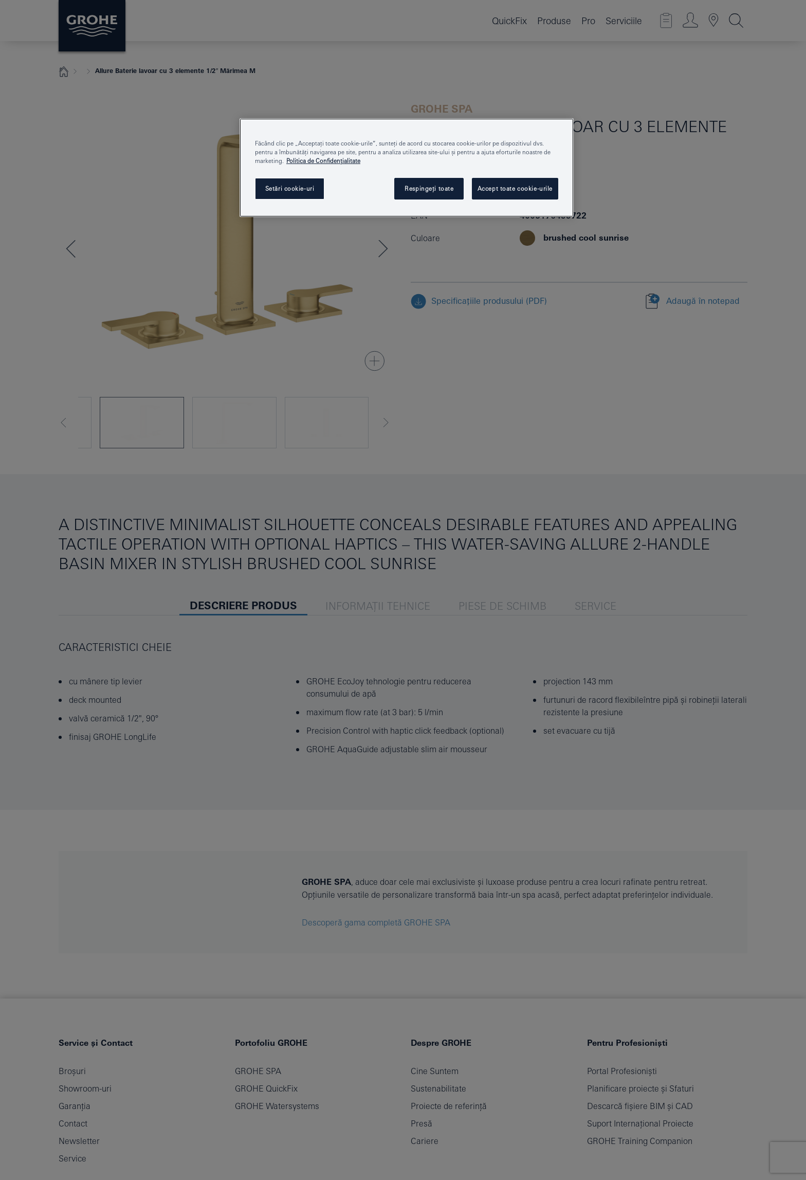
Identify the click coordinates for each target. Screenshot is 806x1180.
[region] (407, 167)
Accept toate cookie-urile (515, 188)
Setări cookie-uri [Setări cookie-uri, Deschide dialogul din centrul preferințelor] (290, 188)
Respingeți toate (429, 188)
